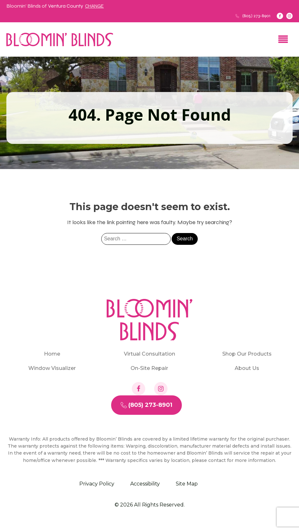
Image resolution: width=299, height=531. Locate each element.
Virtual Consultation (149, 354)
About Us (247, 368)
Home (52, 354)
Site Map (187, 484)
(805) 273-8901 (256, 15)
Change (94, 6)
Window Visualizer (52, 368)
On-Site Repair (149, 368)
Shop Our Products (247, 354)
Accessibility (145, 484)
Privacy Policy (96, 484)
